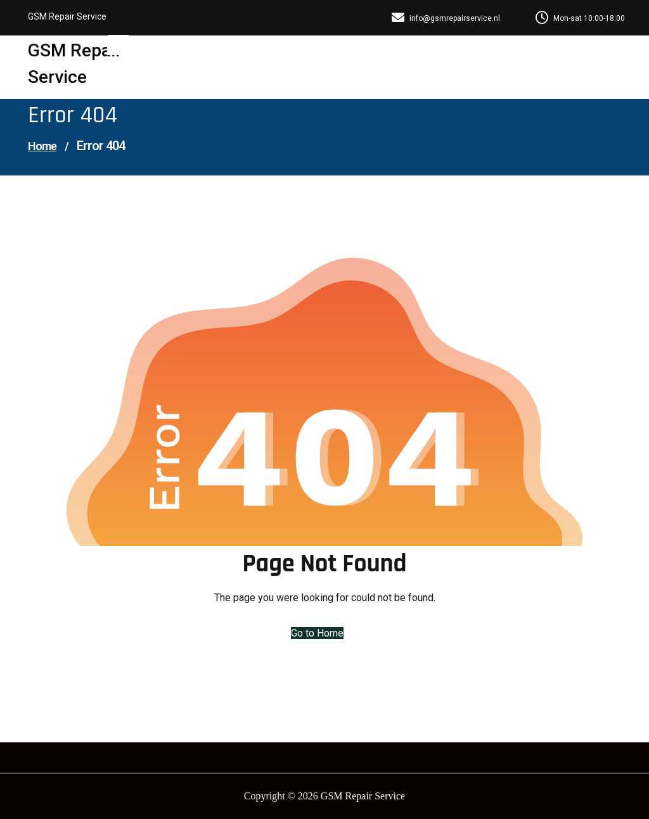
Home (42, 146)
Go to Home (317, 633)
